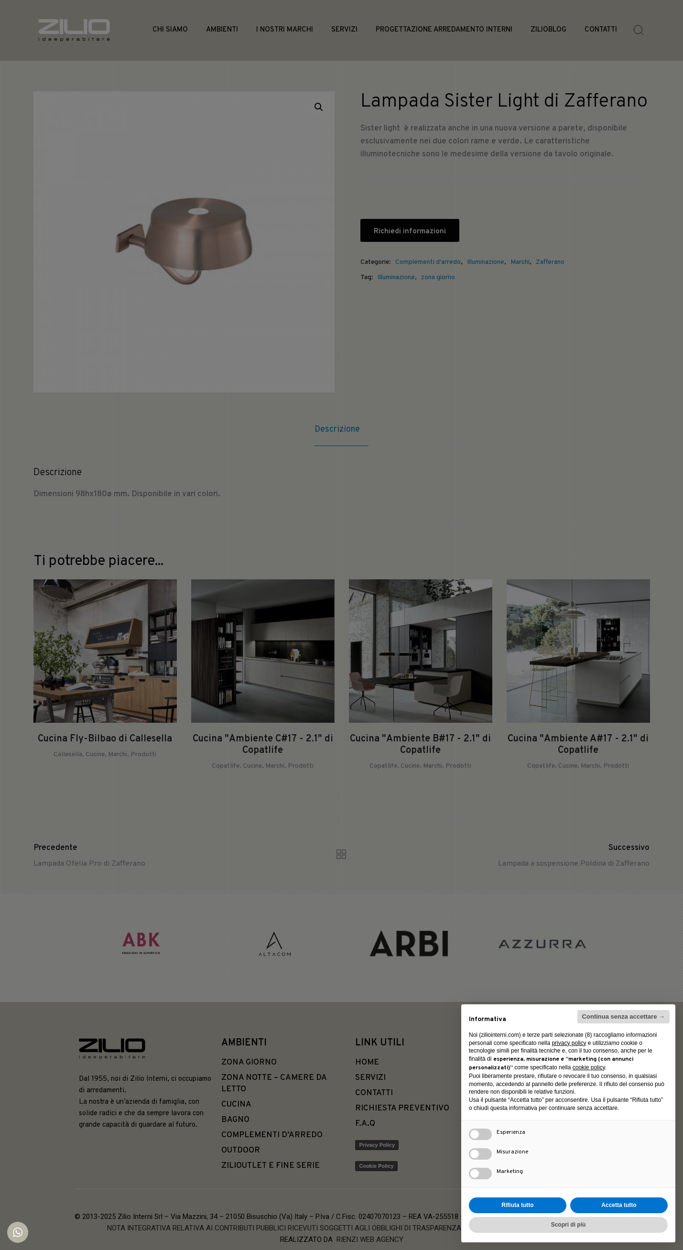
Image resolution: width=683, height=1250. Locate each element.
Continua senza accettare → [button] (623, 1016)
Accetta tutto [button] (618, 1205)
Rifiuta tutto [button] (517, 1205)
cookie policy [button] (589, 1067)
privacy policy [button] (569, 1043)
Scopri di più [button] (568, 1224)
